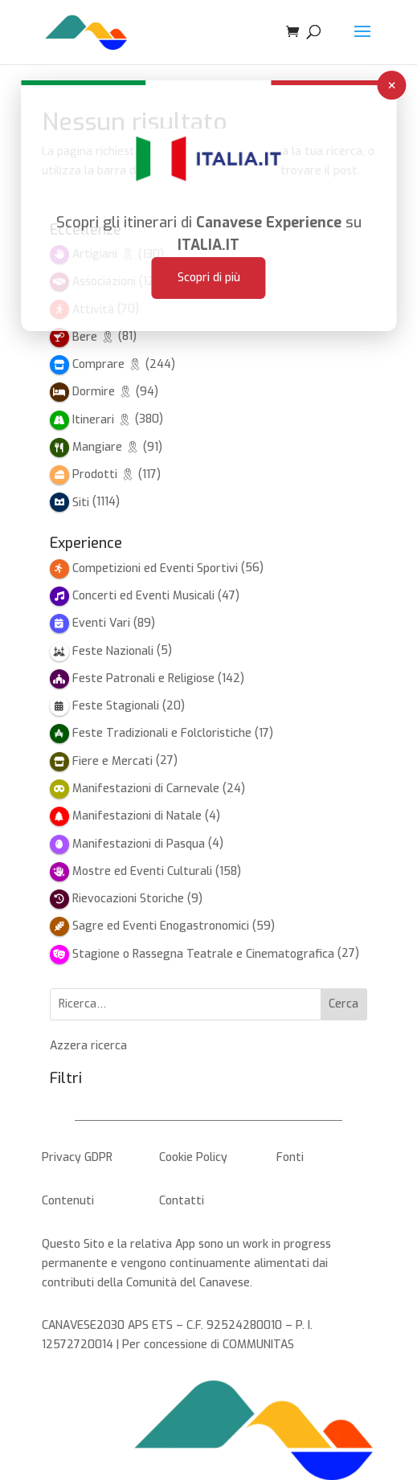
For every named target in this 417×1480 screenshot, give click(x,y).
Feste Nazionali (112, 651)
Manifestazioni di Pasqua (138, 844)
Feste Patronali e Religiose (143, 678)
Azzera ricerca (88, 1045)
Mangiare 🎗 (106, 447)
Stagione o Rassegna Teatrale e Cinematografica (203, 954)
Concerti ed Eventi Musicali (143, 595)
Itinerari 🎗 (102, 419)
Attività (93, 309)
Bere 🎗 (93, 337)
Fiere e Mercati (112, 761)
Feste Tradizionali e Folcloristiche (161, 733)
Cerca (343, 1004)
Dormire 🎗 (102, 391)
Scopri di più (209, 255)
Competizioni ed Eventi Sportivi (155, 568)
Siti (80, 502)
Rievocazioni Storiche (128, 898)
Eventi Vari (101, 623)
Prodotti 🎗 (103, 474)
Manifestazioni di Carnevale (145, 788)
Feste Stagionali (115, 705)
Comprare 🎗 (107, 364)
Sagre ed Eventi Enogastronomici (160, 926)
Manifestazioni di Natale (137, 816)
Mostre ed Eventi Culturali (142, 871)
